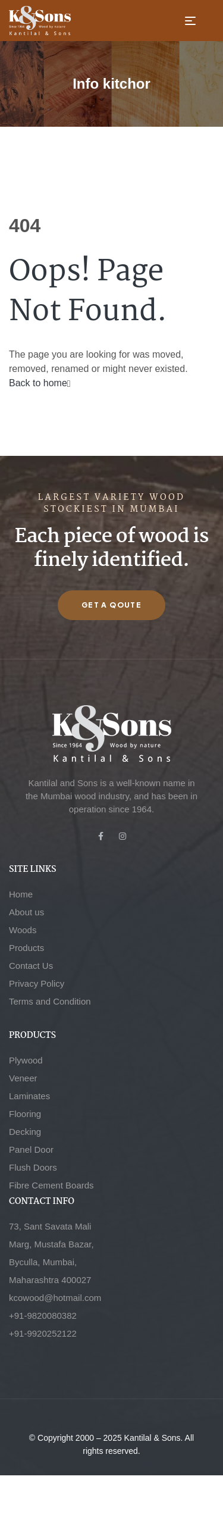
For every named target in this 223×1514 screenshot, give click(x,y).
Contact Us (31, 966)
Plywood (26, 1060)
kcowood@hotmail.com (55, 1298)
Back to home (40, 383)
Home (21, 894)
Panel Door (31, 1149)
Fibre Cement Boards (51, 1185)
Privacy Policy (36, 983)
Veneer (23, 1078)
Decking (25, 1132)
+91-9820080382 (43, 1315)
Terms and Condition (50, 1001)
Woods (22, 930)
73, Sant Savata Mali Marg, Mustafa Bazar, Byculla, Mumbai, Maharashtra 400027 (51, 1253)
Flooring (25, 1114)
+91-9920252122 (43, 1333)
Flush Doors (33, 1167)
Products (26, 948)
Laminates (29, 1096)
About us (26, 912)
